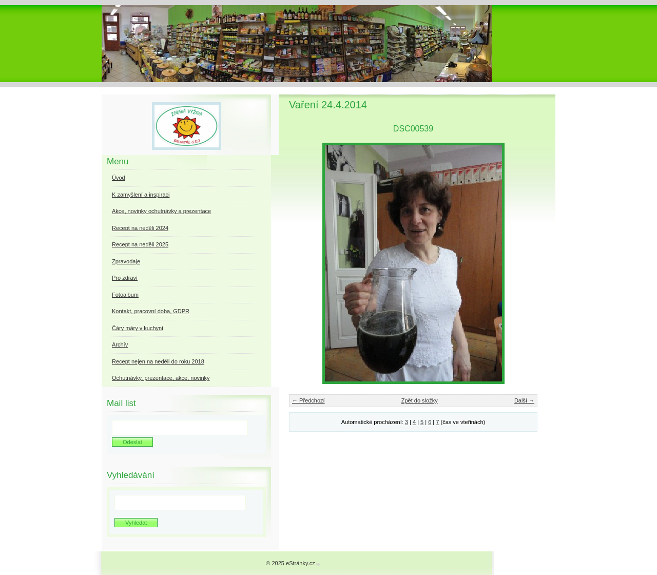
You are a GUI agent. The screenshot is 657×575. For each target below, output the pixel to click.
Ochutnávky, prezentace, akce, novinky (161, 378)
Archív (120, 344)
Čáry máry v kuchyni (137, 328)
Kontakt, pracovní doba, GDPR (150, 311)
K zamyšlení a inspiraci (141, 194)
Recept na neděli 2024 (140, 228)
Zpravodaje (126, 261)
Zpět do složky (419, 400)
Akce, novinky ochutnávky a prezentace (161, 211)
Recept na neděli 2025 (140, 244)
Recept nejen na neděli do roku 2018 (158, 361)
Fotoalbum (125, 295)
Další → (524, 400)
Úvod (118, 178)
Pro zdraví (125, 278)
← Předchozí (308, 400)
